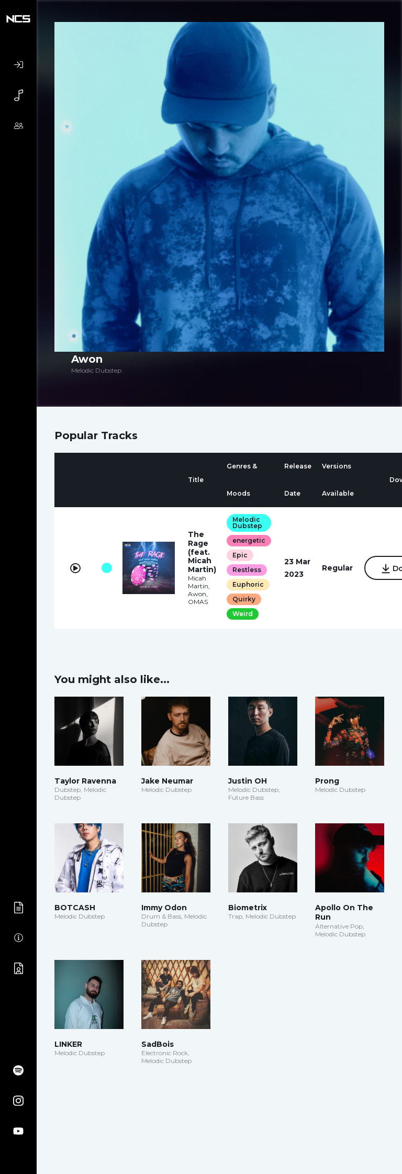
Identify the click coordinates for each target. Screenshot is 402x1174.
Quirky (243, 599)
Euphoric (248, 584)
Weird (242, 614)
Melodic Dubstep (247, 523)
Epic (240, 555)
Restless (246, 570)
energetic (248, 540)
